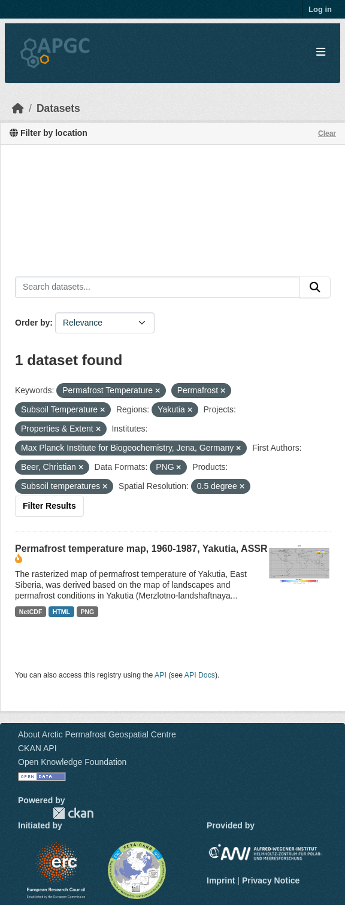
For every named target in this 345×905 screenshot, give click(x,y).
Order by (32, 322)
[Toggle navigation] (320, 52)
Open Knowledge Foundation (72, 762)
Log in (320, 9)
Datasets (58, 108)
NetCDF (31, 611)
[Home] (18, 108)
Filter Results (49, 506)
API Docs (199, 675)
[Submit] (315, 287)
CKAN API (37, 748)
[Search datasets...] (157, 287)
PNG (88, 611)
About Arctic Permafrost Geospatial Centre (97, 734)
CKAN (73, 813)
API (161, 675)
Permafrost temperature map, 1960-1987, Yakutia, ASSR (141, 548)
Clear (327, 133)
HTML (61, 611)
